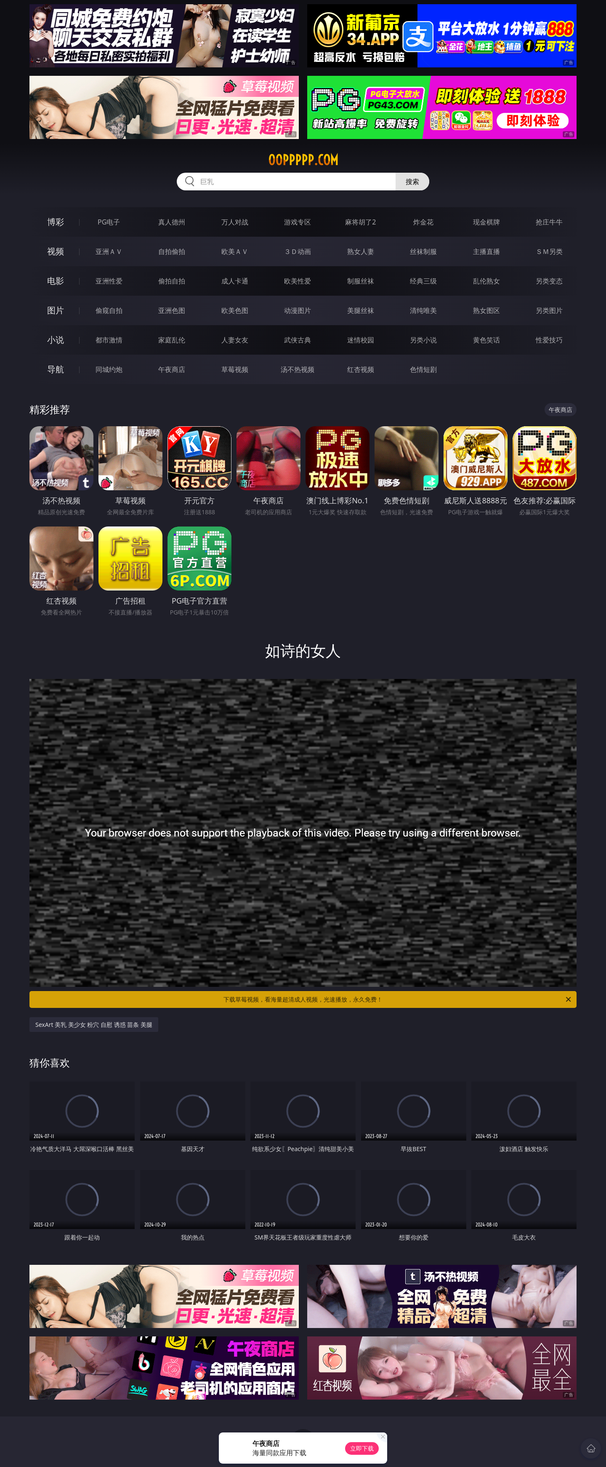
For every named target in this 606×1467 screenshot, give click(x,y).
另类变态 (549, 281)
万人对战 (234, 222)
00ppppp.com (303, 160)
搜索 (412, 181)
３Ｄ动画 (297, 251)
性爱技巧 (549, 340)
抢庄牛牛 (549, 222)
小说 (55, 339)
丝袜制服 (423, 251)
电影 (55, 280)
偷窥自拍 (109, 310)
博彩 (55, 221)
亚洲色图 (171, 310)
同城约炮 (109, 369)
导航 (55, 369)
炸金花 (423, 222)
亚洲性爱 (109, 281)
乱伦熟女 (486, 281)
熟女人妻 (360, 251)
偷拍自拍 (171, 281)
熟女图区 (486, 310)
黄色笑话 (486, 340)
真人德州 (171, 222)
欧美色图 (234, 310)
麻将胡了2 (360, 222)
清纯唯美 (423, 310)
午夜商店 (171, 369)
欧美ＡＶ (234, 251)
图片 (55, 310)
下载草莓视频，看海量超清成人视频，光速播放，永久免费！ (397, 999)
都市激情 (109, 340)
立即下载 (362, 1448)
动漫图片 (297, 310)
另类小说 (423, 340)
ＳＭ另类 (549, 251)
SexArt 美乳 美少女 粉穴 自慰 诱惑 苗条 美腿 (93, 1025)
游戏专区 (297, 222)
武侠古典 (297, 340)
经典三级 (423, 281)
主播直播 (486, 251)
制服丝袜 (360, 281)
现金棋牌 (486, 222)
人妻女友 (234, 340)
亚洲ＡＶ (109, 251)
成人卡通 (234, 281)
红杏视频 (360, 369)
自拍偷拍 (171, 251)
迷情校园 (360, 340)
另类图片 (549, 310)
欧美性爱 (297, 281)
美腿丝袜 (360, 310)
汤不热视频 (297, 369)
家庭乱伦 (171, 340)
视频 (55, 251)
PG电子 (109, 222)
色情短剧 (423, 369)
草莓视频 (234, 369)
